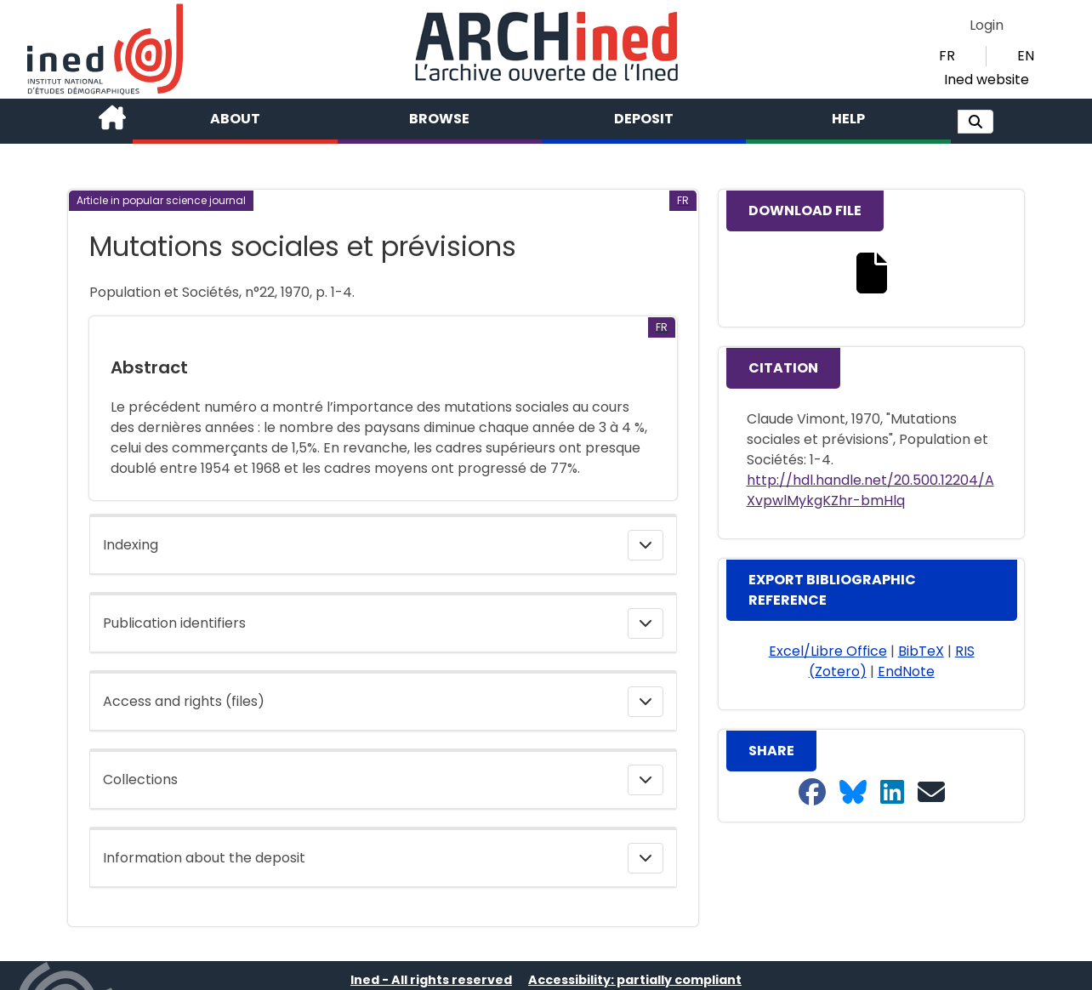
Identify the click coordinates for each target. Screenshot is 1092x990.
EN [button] (1025, 55)
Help (848, 118)
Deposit (644, 118)
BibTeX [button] (921, 651)
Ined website (986, 79)
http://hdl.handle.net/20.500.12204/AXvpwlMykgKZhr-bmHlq (870, 490)
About (235, 118)
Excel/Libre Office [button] (828, 651)
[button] (975, 122)
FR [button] (947, 55)
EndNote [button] (906, 671)
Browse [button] (439, 118)
